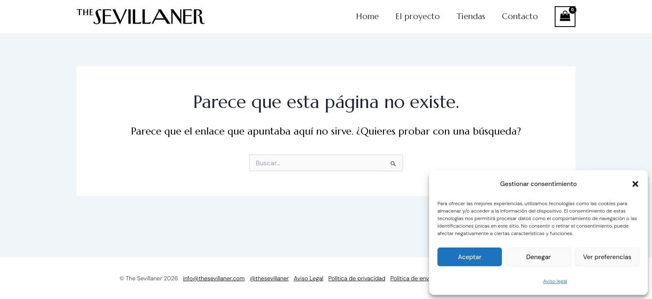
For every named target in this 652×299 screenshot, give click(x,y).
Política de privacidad (356, 278)
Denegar (538, 257)
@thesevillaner (269, 278)
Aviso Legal (309, 278)
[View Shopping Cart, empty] (565, 20)
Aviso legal (555, 281)
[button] (635, 184)
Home (333, 21)
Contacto (515, 21)
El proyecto (393, 21)
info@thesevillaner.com (213, 278)
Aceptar (470, 257)
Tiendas (456, 21)
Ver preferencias (607, 257)
